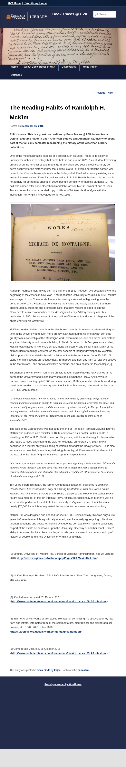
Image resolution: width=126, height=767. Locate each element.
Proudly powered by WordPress (63, 684)
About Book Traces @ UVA (39, 66)
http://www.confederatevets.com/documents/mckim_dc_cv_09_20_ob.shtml (58, 601)
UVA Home (14, 3)
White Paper (90, 66)
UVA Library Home (35, 3)
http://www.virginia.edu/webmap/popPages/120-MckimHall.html (57, 558)
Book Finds (43, 670)
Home (14, 66)
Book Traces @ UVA (69, 14)
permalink (83, 670)
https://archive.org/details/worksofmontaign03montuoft (46, 631)
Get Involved (68, 66)
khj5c (57, 670)
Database (16, 75)
